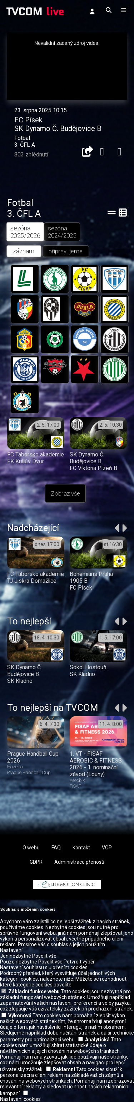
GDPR (36, 862)
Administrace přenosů (79, 862)
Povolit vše (44, 956)
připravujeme (66, 251)
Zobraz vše (65, 493)
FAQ (56, 847)
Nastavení (11, 950)
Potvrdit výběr (79, 962)
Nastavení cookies (20, 1099)
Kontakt (81, 847)
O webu (31, 847)
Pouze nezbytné (18, 962)
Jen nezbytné (15, 956)
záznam (24, 251)
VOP (107, 847)
